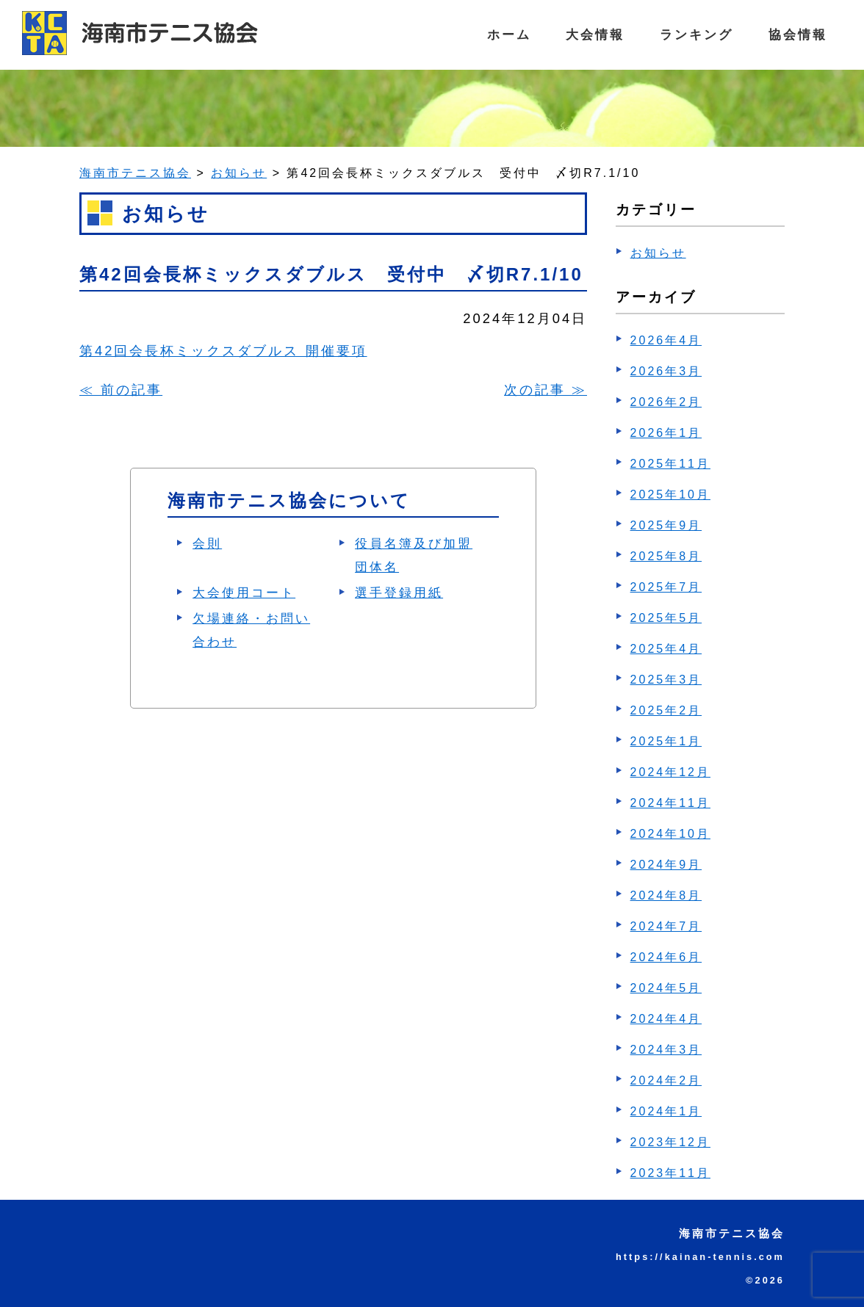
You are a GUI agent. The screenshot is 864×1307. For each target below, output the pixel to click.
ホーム (498, 34)
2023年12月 (670, 1142)
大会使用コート (243, 593)
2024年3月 (666, 1049)
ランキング (691, 34)
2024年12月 (670, 772)
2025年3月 (666, 679)
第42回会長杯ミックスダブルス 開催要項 (223, 350)
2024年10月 (670, 834)
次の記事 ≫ (545, 389)
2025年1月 (666, 741)
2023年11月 (670, 1173)
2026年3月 (666, 371)
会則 (207, 544)
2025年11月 (670, 463)
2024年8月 (666, 895)
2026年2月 (666, 402)
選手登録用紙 (399, 593)
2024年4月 (666, 1019)
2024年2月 (666, 1080)
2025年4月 (666, 648)
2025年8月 (666, 556)
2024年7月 (666, 926)
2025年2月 (666, 710)
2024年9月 (666, 864)
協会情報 (796, 34)
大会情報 (587, 34)
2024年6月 (666, 957)
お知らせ (658, 253)
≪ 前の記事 (120, 389)
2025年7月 (666, 587)
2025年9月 (666, 525)
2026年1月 (666, 433)
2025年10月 (670, 494)
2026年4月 (666, 340)
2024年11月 (670, 803)
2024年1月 (666, 1111)
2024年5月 (666, 988)
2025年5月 (666, 618)
